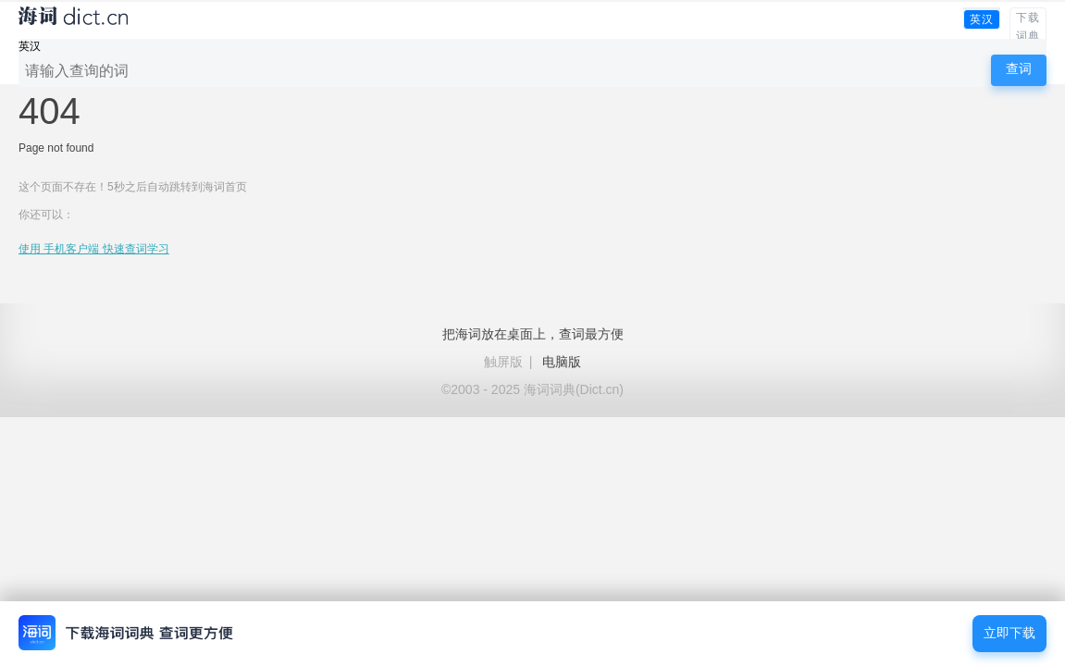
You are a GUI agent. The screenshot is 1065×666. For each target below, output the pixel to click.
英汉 (982, 19)
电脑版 (561, 361)
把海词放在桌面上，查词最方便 (533, 334)
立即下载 (1009, 633)
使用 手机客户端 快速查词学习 (94, 248)
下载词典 (1028, 27)
